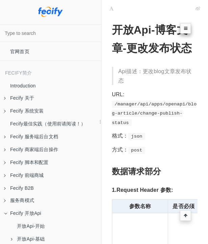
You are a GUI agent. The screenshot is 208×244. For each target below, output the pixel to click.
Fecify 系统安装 (24, 111)
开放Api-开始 (31, 226)
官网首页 (19, 51)
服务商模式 (19, 200)
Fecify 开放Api (22, 213)
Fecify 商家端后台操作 (31, 149)
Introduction (23, 85)
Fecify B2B (19, 188)
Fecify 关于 (19, 98)
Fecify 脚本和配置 (26, 162)
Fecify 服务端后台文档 (31, 136)
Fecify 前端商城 (24, 175)
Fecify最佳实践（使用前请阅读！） (48, 123)
